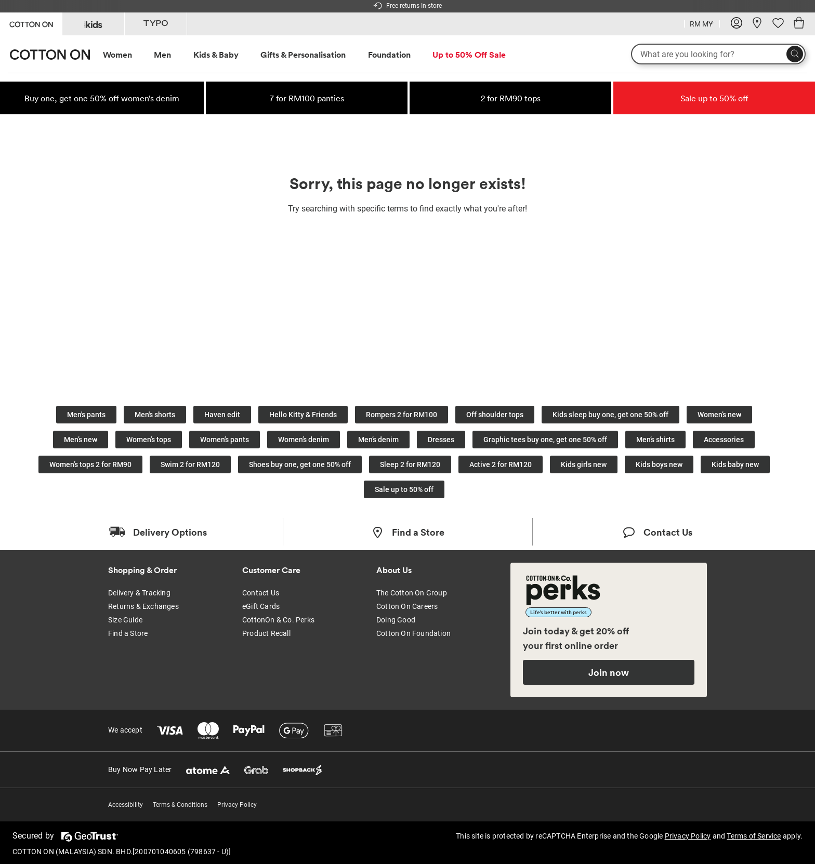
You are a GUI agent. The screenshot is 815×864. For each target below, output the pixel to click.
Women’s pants (224, 439)
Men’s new (80, 439)
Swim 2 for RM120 (190, 464)
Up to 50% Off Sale (469, 54)
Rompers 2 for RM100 (401, 414)
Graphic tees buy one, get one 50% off (545, 439)
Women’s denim (303, 439)
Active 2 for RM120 (500, 464)
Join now (608, 672)
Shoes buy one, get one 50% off (300, 464)
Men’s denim (378, 439)
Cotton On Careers (407, 606)
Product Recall (266, 633)
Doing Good (395, 620)
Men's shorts (155, 414)
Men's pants (86, 414)
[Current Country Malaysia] (702, 25)
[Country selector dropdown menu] (702, 23)
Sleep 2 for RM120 (410, 464)
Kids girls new (584, 464)
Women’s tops (148, 439)
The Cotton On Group (411, 593)
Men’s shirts (655, 439)
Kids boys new (659, 464)
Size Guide (125, 620)
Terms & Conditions (180, 804)
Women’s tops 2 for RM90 (90, 464)
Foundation (389, 54)
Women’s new (719, 414)
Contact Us (260, 593)
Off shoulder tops (494, 414)
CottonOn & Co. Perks (278, 620)
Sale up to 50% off (404, 489)
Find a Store (128, 633)
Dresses (441, 439)
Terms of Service (754, 836)
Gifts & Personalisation (303, 54)
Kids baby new (735, 464)
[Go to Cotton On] (31, 23)
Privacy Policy (237, 804)
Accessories (724, 439)
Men (162, 54)
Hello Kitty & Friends (303, 414)
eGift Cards (261, 606)
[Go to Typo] (156, 23)
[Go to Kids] (93, 23)
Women (117, 54)
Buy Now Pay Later (140, 769)
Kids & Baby (216, 54)
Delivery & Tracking (139, 593)
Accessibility (125, 804)
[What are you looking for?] (718, 54)
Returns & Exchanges (143, 606)
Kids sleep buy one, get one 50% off (610, 414)
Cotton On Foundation (413, 633)
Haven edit (222, 414)
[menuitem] (127, 54)
